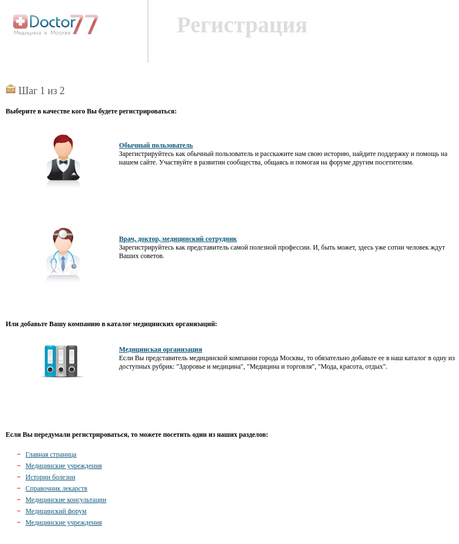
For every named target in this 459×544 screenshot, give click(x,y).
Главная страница (51, 454)
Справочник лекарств (56, 488)
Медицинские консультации (66, 500)
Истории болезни (50, 477)
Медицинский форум (56, 511)
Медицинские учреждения (64, 466)
